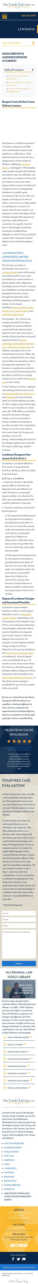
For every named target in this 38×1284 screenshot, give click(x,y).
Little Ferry (29, 393)
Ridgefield (10, 1180)
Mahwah (9, 1172)
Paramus (9, 1176)
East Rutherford (14, 1143)
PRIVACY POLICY (9, 1267)
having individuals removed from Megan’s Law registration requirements (18, 343)
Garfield (9, 1160)
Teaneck (9, 1189)
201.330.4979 (29, 15)
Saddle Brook (12, 1185)
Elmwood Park (12, 1147)
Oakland (10, 397)
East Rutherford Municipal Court (17, 677)
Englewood (11, 1151)
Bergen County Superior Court (19, 653)
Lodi (6, 1164)
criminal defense (10, 272)
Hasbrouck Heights (14, 393)
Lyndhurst (10, 1168)
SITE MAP (31, 1267)
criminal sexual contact (13, 314)
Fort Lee (9, 1155)
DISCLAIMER (22, 1267)
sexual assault (21, 311)
